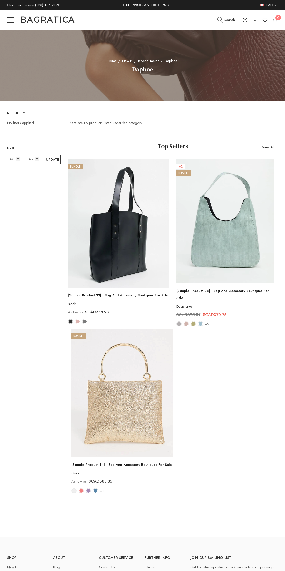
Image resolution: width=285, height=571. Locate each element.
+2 (207, 324)
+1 (102, 491)
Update (52, 159)
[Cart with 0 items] (274, 19)
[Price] (34, 150)
